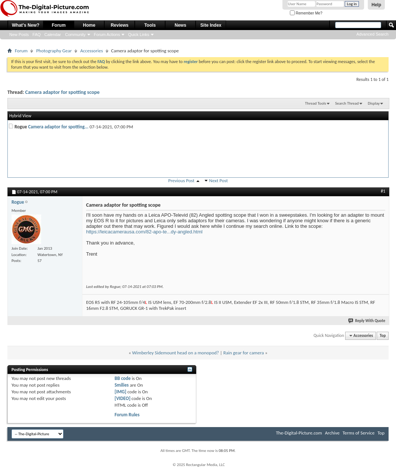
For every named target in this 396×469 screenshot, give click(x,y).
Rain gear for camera (243, 352)
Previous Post (181, 180)
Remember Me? (306, 13)
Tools (150, 25)
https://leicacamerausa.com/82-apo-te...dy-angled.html (144, 231)
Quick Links (138, 34)
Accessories (91, 50)
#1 (383, 191)
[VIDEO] (123, 398)
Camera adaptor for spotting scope (62, 92)
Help (376, 4)
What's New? (25, 25)
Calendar (53, 34)
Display (374, 103)
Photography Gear (54, 50)
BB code (123, 378)
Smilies (122, 385)
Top (383, 335)
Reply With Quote (367, 320)
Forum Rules (127, 414)
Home (89, 25)
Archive (332, 433)
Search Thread (347, 103)
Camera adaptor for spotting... (58, 126)
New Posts (19, 34)
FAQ (37, 34)
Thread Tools (315, 103)
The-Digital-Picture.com (299, 433)
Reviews (119, 25)
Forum (59, 25)
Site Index (211, 25)
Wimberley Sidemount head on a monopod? (175, 352)
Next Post (218, 180)
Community (75, 34)
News (180, 25)
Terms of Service (358, 433)
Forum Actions (107, 34)
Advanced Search (372, 34)
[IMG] (121, 391)
